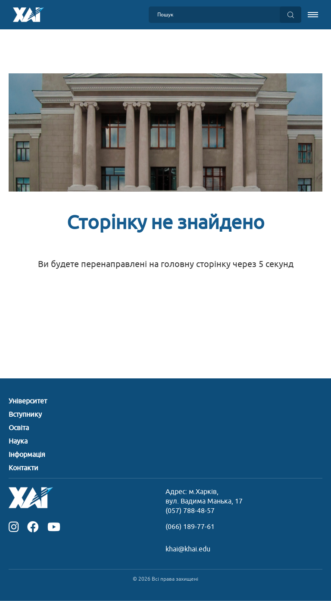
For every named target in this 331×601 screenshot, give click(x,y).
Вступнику (25, 414)
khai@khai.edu (188, 549)
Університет (28, 401)
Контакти (23, 468)
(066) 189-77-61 (190, 526)
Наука (18, 441)
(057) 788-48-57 (190, 511)
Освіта (19, 428)
